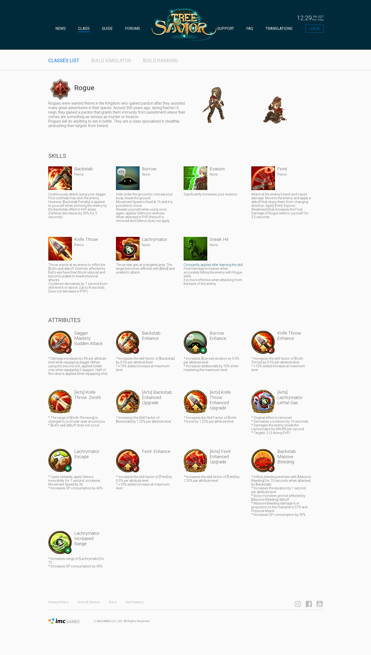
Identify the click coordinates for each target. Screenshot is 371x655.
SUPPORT (225, 28)
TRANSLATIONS (278, 28)
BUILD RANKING (160, 60)
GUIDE (107, 28)
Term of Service (88, 602)
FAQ (249, 28)
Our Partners (134, 602)
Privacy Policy (58, 602)
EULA (112, 602)
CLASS (84, 28)
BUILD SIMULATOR (111, 60)
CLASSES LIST (63, 60)
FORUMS (132, 28)
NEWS (60, 28)
